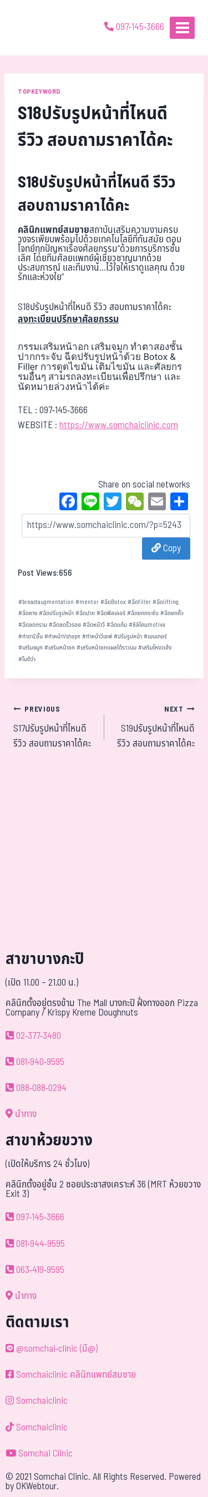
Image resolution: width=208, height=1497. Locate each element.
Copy (166, 548)
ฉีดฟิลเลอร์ (111, 613)
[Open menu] (182, 27)
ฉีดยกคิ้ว (172, 613)
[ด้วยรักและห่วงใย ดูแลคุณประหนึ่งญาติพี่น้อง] (40, 28)
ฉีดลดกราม (32, 625)
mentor (87, 602)
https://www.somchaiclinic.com (118, 425)
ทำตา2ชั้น (30, 636)
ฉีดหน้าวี (94, 625)
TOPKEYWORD (39, 92)
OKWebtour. (37, 1486)
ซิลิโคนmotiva (147, 625)
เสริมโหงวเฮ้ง (154, 647)
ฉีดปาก (85, 613)
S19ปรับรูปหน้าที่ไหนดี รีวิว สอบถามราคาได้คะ (154, 726)
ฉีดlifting (166, 602)
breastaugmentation (46, 602)
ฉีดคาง (27, 613)
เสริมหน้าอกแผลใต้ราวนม (106, 647)
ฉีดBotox (113, 602)
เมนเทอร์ (155, 636)
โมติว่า (26, 659)
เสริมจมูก (30, 647)
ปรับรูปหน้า (128, 636)
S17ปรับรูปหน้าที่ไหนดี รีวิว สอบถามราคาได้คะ (54, 726)
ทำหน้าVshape (62, 636)
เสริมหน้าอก (59, 647)
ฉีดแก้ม (116, 625)
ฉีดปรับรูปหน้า (56, 613)
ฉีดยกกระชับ (143, 613)
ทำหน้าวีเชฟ (97, 636)
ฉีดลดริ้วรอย (65, 625)
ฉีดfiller (139, 602)
